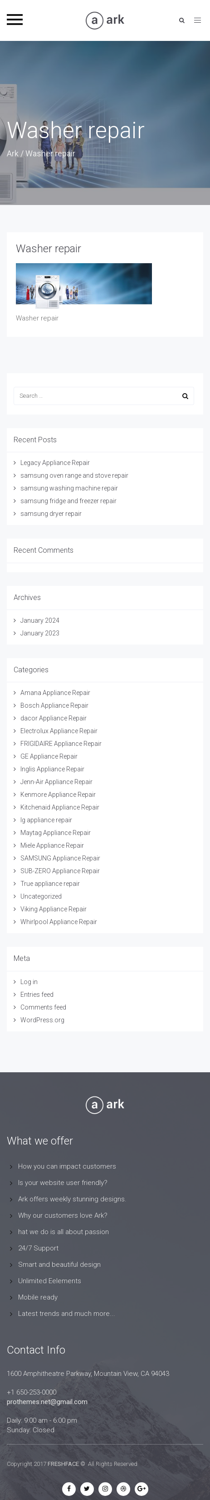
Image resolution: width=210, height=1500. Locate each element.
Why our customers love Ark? (62, 1215)
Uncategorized (41, 896)
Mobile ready (38, 1297)
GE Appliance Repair (49, 756)
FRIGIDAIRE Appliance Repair (61, 743)
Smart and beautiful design (59, 1264)
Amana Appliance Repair (55, 692)
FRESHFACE (63, 1463)
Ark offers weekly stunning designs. (72, 1199)
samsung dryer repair (51, 513)
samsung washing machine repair (69, 488)
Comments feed (43, 1007)
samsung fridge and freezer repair (68, 501)
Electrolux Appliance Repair (59, 731)
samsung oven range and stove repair (74, 475)
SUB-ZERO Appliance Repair (60, 871)
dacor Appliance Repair (53, 718)
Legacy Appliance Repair (55, 462)
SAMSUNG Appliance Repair (60, 858)
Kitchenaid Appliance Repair (59, 807)
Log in (29, 981)
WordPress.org (42, 1020)
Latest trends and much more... (66, 1314)
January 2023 (39, 633)
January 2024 (39, 620)
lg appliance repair (46, 820)
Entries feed (37, 994)
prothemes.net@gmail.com (47, 1402)
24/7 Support (38, 1248)
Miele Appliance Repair (52, 845)
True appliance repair (50, 883)
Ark (13, 153)
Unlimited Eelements (49, 1281)
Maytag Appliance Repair (55, 832)
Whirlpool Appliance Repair (58, 921)
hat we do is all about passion (63, 1232)
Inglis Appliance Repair (52, 769)
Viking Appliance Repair (53, 909)
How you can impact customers (67, 1166)
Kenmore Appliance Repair (58, 794)
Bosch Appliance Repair (54, 705)
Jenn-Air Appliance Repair (56, 781)
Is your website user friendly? (62, 1183)
